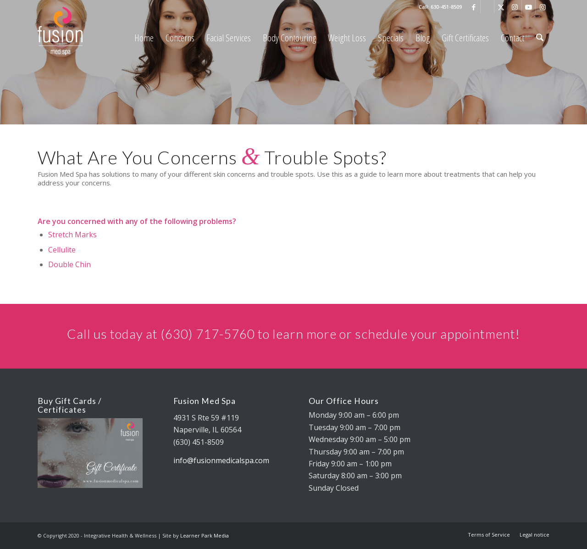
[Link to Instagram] (514, 7)
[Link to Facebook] (473, 7)
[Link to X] (501, 7)
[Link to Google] (487, 7)
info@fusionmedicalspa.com (221, 460)
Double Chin (69, 264)
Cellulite (62, 250)
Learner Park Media (204, 535)
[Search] (539, 38)
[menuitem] (144, 38)
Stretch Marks (72, 235)
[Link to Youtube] (528, 7)
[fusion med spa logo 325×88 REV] (83, 31)
